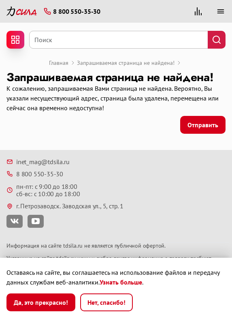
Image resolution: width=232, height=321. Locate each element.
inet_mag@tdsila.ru (37, 161)
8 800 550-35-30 (34, 174)
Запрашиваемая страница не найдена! (126, 62)
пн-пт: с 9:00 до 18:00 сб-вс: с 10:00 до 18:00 (43, 190)
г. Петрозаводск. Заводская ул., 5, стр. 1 (64, 206)
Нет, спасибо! (106, 302)
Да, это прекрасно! (41, 302)
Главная (58, 62)
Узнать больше (121, 282)
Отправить (202, 125)
